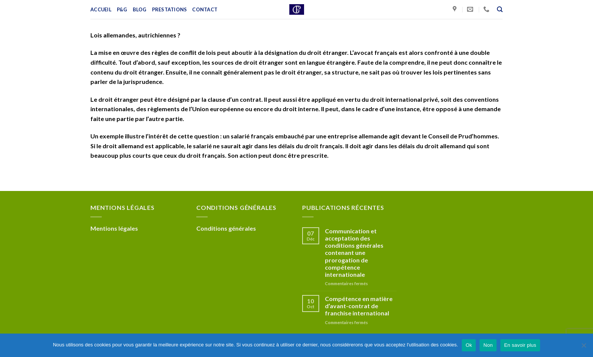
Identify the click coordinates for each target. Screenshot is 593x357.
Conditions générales (226, 228)
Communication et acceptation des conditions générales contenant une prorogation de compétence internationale (354, 252)
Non (488, 345)
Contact (204, 9)
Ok (469, 345)
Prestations (169, 9)
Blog (140, 9)
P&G (122, 9)
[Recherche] (500, 9)
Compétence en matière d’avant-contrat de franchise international (359, 306)
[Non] (583, 347)
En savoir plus (520, 345)
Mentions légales (114, 228)
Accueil (101, 9)
